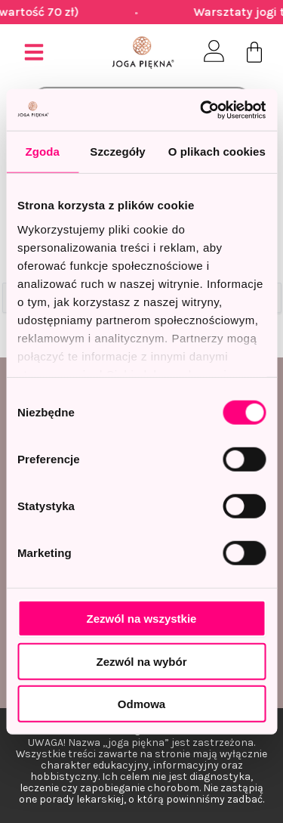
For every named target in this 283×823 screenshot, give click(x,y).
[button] (34, 52)
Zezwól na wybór (141, 660)
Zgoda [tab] (42, 151)
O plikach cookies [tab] (217, 151)
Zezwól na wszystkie (142, 618)
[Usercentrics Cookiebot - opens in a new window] (201, 109)
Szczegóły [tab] (117, 151)
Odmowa (141, 704)
